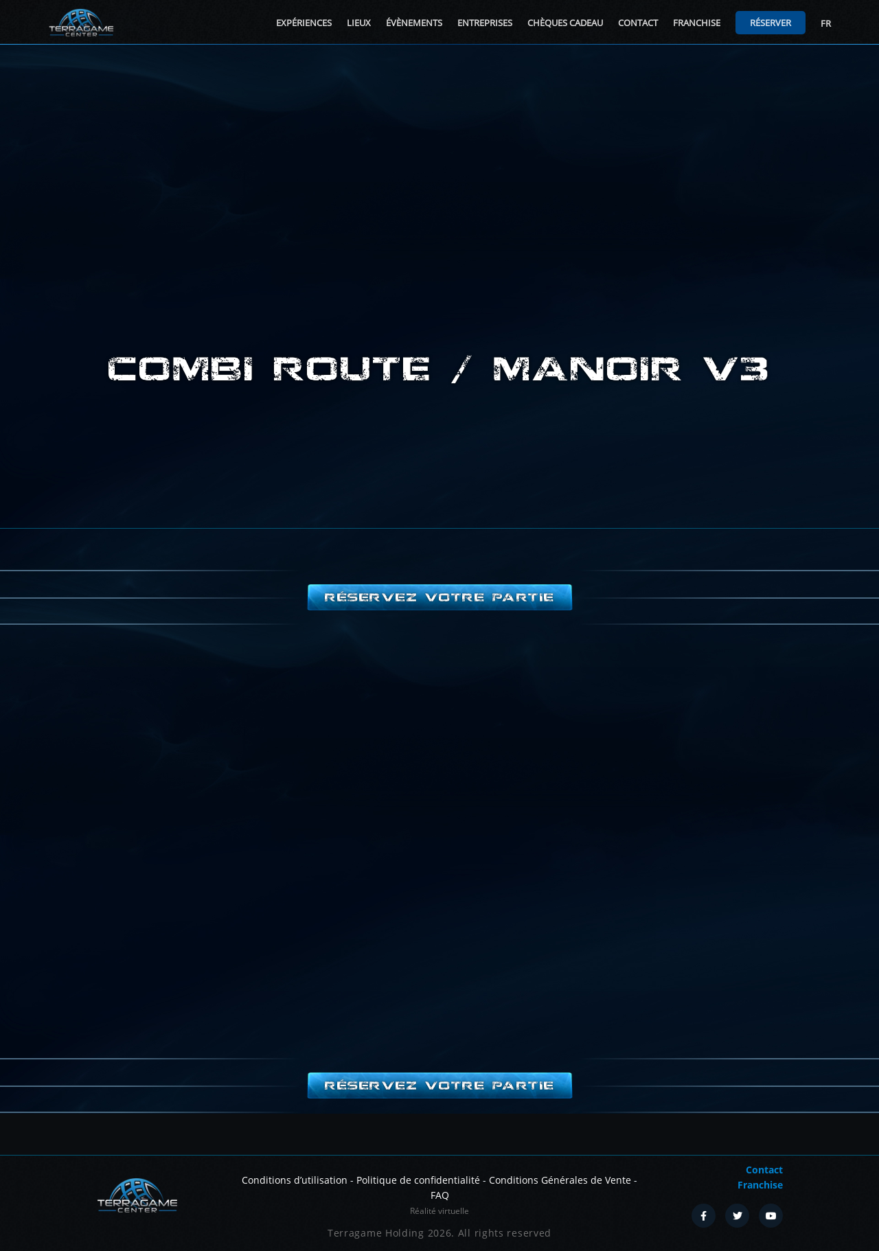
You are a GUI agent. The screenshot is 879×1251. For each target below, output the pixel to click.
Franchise (696, 22)
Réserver (770, 22)
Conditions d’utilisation (294, 1179)
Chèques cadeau (565, 22)
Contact (638, 22)
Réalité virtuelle (439, 1211)
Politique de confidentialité (418, 1179)
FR (826, 23)
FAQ (440, 1195)
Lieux (359, 22)
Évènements (414, 22)
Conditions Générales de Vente (560, 1179)
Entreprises (484, 22)
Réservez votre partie (439, 597)
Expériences (304, 22)
